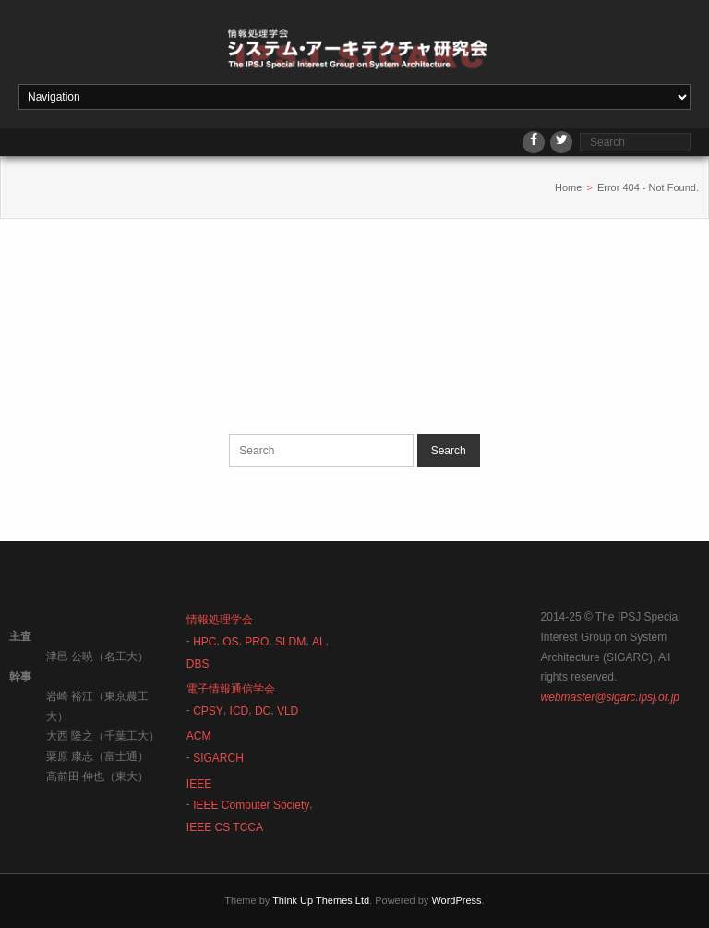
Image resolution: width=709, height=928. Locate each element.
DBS (198, 663)
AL (319, 641)
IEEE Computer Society (251, 805)
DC (262, 711)
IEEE (198, 783)
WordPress (456, 900)
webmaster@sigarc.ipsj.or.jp (610, 697)
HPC (204, 641)
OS (230, 641)
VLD (287, 711)
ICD (239, 711)
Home (568, 187)
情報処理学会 (219, 619)
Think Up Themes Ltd (320, 900)
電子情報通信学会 (230, 688)
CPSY (208, 711)
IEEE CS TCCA (224, 827)
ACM (198, 735)
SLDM (290, 641)
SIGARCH (218, 758)
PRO (257, 641)
